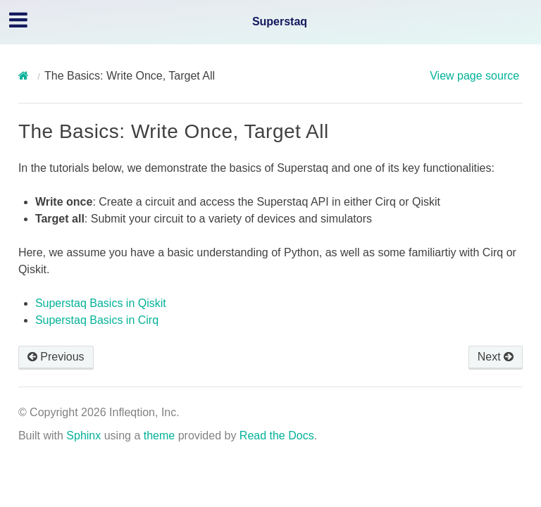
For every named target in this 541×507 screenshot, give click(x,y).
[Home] (25, 75)
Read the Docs (277, 436)
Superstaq (279, 21)
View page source (474, 76)
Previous (56, 357)
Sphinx (83, 436)
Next (496, 357)
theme (159, 436)
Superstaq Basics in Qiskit (100, 303)
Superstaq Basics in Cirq (96, 320)
